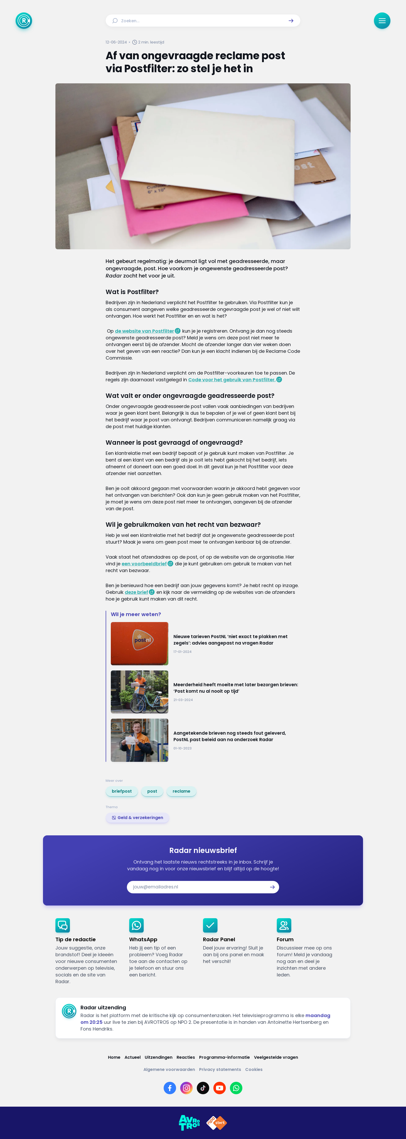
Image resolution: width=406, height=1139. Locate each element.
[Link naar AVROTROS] (189, 1123)
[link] (122, 791)
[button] (291, 20)
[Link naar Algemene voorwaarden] (169, 1069)
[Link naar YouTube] (219, 1088)
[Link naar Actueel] (133, 1057)
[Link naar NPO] (216, 1123)
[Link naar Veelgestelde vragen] (276, 1057)
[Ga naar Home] (24, 20)
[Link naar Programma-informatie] (224, 1057)
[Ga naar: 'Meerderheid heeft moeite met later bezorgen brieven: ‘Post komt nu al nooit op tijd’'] (205, 692)
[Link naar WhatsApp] (236, 1088)
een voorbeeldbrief (144, 563)
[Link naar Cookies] (254, 1069)
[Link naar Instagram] (186, 1088)
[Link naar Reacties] (186, 1057)
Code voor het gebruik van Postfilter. (232, 379)
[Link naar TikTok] (203, 1088)
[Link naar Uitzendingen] (158, 1057)
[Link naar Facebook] (170, 1088)
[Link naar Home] (114, 1057)
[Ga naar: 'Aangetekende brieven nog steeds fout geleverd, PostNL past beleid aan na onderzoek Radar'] (205, 740)
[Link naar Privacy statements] (220, 1069)
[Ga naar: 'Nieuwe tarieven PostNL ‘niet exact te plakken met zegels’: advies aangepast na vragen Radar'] (205, 643)
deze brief (136, 592)
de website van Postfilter (144, 331)
